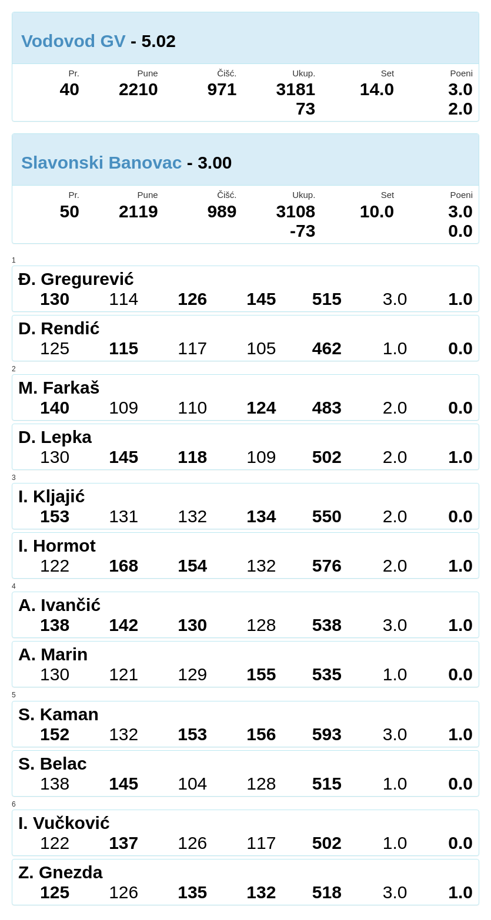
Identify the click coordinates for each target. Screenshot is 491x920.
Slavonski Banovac (101, 162)
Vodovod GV (73, 41)
